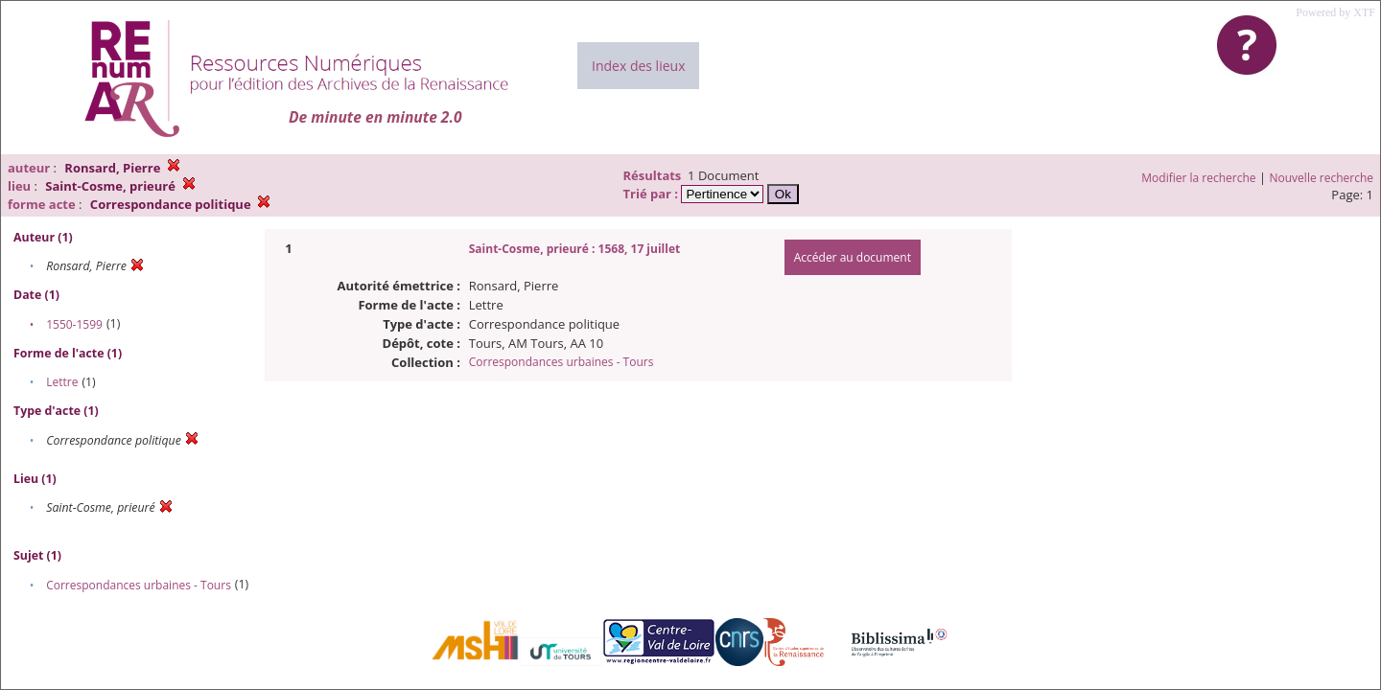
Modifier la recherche (1198, 178)
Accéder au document (852, 257)
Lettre (62, 382)
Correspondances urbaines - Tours (138, 585)
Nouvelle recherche (1322, 178)
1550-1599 (74, 324)
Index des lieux (638, 66)
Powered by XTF (1335, 12)
